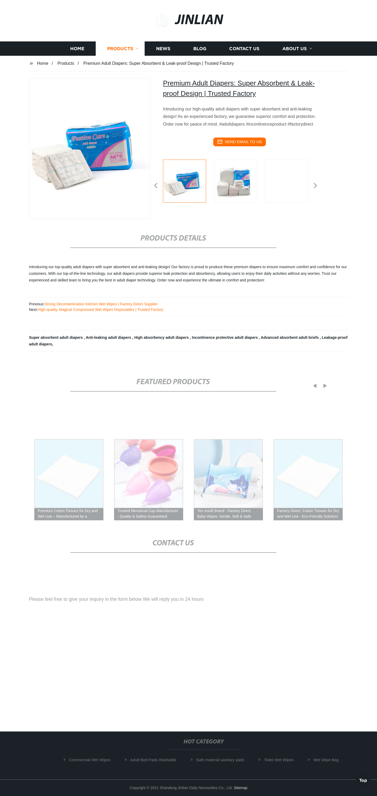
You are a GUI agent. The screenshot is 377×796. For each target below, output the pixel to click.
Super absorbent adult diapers (56, 337)
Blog (199, 49)
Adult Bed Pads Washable (155, 760)
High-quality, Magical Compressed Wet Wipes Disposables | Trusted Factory (100, 309)
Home (77, 49)
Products (120, 49)
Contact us (244, 49)
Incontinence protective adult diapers (225, 337)
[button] (156, 186)
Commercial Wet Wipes (91, 760)
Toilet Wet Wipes (280, 760)
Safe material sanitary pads (222, 760)
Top (363, 779)
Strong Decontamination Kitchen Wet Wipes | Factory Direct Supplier (101, 304)
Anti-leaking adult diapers (109, 337)
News (163, 49)
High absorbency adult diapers (162, 337)
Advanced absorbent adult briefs (290, 337)
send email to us (239, 141)
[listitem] (188, 183)
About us (294, 49)
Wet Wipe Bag (327, 760)
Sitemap (240, 788)
